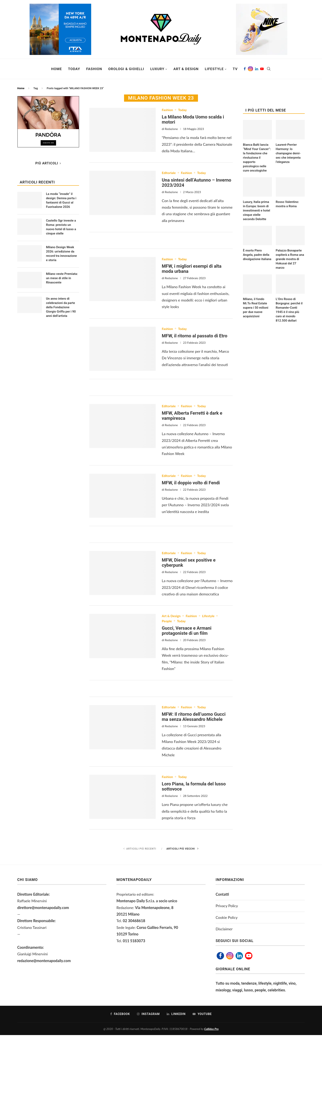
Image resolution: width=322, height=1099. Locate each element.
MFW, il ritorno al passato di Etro (194, 335)
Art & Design (186, 69)
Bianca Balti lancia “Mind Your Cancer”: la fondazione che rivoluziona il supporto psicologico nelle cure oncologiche (257, 157)
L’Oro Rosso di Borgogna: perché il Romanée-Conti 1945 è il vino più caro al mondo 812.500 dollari (289, 309)
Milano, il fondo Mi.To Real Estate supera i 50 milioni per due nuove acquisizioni (255, 307)
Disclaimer (224, 929)
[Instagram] (250, 69)
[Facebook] (245, 69)
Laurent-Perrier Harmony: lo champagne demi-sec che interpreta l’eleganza (288, 153)
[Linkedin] (256, 69)
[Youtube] (262, 69)
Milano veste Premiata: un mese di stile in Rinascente (62, 278)
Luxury (157, 69)
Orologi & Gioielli (126, 69)
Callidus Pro (211, 1029)
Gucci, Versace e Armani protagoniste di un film (187, 631)
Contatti (222, 894)
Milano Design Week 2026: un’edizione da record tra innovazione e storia (61, 253)
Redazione (171, 129)
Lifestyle (214, 69)
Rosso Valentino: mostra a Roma (287, 204)
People (167, 621)
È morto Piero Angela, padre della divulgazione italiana (257, 255)
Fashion (94, 69)
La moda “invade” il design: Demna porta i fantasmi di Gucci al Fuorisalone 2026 (61, 200)
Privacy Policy (227, 905)
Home (56, 69)
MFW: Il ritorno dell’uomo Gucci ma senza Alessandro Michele (193, 717)
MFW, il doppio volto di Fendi (191, 482)
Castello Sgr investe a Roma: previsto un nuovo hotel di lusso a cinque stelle (61, 227)
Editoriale (169, 173)
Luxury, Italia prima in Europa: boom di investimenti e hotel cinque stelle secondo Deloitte (256, 210)
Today (74, 69)
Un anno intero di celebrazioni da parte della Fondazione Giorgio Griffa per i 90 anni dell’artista (61, 307)
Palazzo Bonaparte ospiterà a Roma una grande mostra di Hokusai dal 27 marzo (290, 259)
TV (235, 69)
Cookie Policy (227, 917)
